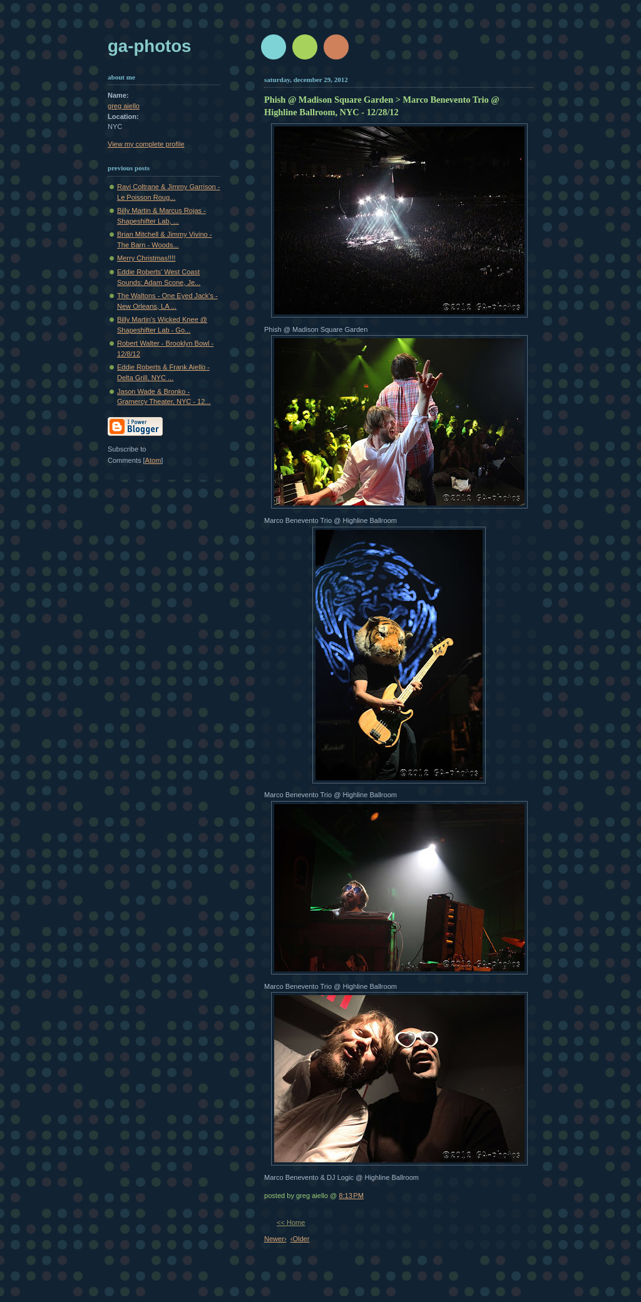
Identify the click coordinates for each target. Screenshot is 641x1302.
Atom (153, 460)
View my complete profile (146, 144)
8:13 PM (351, 1195)
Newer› (275, 1239)
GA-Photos (149, 46)
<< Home (291, 1222)
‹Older (300, 1239)
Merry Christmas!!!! (146, 258)
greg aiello (124, 106)
